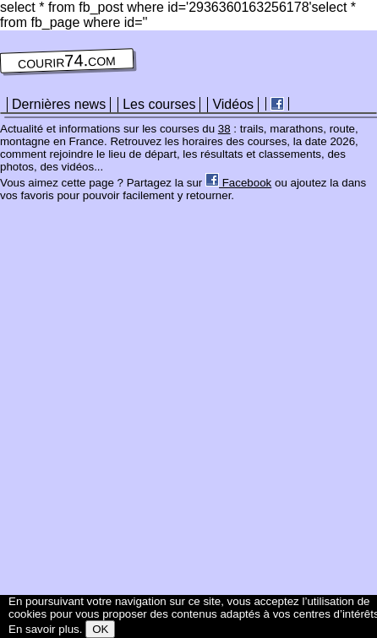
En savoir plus (43, 629)
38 (224, 128)
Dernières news (59, 104)
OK (100, 629)
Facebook (238, 182)
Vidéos (233, 104)
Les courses (159, 104)
